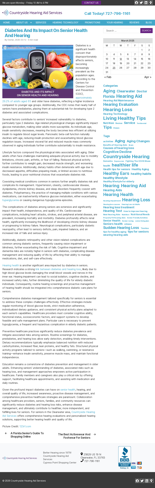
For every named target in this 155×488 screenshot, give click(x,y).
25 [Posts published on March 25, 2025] (114, 67)
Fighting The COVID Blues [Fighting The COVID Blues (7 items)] (138, 161)
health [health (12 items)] (106, 165)
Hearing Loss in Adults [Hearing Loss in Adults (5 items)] (131, 204)
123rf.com (25, 426)
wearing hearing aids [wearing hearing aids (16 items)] (115, 234)
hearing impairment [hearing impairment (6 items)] (112, 201)
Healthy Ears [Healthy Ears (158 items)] (116, 173)
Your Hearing (115, 22)
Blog (149, 22)
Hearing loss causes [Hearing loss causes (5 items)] (111, 204)
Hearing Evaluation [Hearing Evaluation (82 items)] (120, 104)
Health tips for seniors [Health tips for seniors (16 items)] (116, 169)
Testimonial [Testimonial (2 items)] (141, 123)
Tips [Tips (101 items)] (107, 127)
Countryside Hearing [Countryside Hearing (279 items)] (126, 156)
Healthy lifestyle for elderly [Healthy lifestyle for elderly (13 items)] (118, 181)
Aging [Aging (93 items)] (120, 141)
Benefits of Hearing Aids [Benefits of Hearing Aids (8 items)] (115, 145)
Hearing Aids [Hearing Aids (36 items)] (112, 190)
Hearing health (10, 265)
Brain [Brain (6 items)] (131, 145)
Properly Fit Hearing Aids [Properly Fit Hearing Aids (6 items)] (114, 218)
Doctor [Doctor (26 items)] (142, 91)
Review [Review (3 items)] (118, 123)
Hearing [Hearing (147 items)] (111, 185)
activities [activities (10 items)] (108, 141)
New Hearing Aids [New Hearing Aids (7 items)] (111, 214)
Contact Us (91, 2)
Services (41, 22)
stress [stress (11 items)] (128, 224)
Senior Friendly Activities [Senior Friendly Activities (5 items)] (137, 218)
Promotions (92, 22)
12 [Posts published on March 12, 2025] (121, 59)
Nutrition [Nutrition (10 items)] (108, 123)
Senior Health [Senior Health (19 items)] (112, 220)
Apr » (147, 77)
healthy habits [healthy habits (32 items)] (141, 174)
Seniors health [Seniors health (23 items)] (113, 223)
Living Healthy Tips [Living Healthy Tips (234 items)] (124, 118)
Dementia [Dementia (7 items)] (108, 161)
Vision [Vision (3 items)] (116, 128)
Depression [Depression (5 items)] (119, 161)
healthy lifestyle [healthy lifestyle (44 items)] (115, 178)
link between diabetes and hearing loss (58, 269)
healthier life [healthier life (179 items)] (125, 165)
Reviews (134, 22)
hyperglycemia (10, 200)
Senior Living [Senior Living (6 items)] (128, 221)
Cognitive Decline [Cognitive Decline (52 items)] (117, 152)
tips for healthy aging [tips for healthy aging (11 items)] (114, 231)
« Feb (107, 77)
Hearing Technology (65, 22)
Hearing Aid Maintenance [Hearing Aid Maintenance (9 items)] (118, 100)
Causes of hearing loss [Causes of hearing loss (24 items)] (118, 148)
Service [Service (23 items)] (129, 123)
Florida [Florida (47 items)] (109, 96)
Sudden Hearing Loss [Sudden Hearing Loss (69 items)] (121, 227)
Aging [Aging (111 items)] (109, 90)
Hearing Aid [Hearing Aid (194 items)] (133, 185)
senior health (67, 389)
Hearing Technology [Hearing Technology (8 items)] (115, 113)
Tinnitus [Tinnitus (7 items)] (145, 228)
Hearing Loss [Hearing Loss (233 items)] (136, 199)
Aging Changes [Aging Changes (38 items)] (138, 141)
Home (6, 22)
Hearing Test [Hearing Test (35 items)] (112, 211)
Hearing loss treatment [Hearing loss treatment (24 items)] (118, 207)
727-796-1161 (117, 13)
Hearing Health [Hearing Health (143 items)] (118, 194)
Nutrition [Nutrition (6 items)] (125, 214)
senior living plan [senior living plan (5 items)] (142, 221)
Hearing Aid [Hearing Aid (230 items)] (129, 96)
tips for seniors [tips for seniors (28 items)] (138, 231)
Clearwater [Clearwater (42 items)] (126, 91)
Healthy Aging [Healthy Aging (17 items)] (140, 169)
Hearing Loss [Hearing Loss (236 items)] (117, 109)
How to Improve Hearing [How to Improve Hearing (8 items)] (135, 211)
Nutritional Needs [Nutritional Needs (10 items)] (140, 214)
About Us (22, 22)
